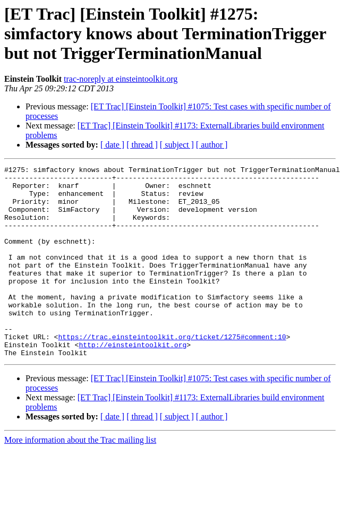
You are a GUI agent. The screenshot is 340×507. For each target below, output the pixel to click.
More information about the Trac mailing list (80, 478)
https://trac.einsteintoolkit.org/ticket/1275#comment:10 (172, 371)
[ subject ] (177, 144)
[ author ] (212, 144)
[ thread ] (142, 144)
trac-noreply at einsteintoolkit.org (120, 78)
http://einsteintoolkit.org (132, 381)
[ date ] (112, 144)
